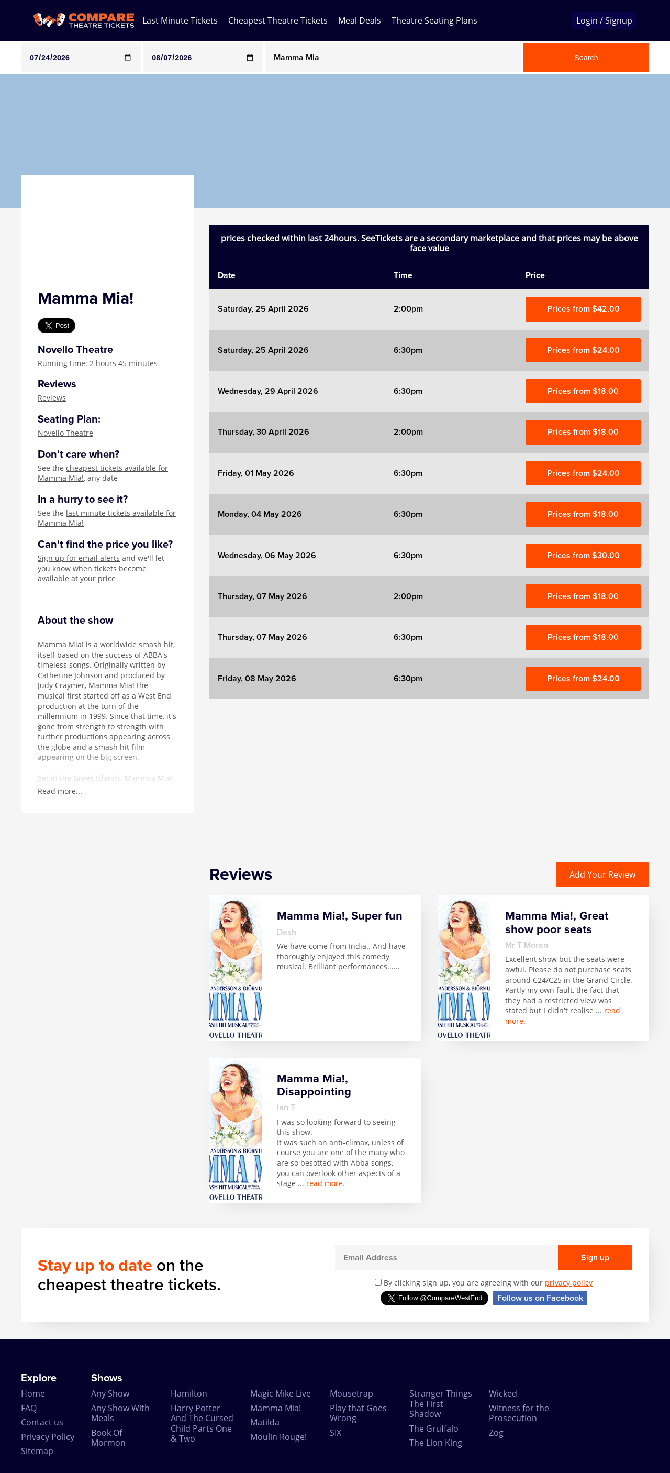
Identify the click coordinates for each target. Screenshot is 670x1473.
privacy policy (569, 1283)
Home (33, 1393)
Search (586, 57)
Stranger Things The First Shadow (440, 1404)
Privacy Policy (47, 1437)
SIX (335, 1432)
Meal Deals (359, 20)
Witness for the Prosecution (519, 1413)
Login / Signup (604, 20)
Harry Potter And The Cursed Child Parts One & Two (202, 1423)
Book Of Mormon (108, 1437)
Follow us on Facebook (540, 1298)
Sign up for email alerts (79, 558)
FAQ (29, 1408)
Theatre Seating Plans (434, 20)
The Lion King (435, 1442)
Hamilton (189, 1393)
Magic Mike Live (280, 1393)
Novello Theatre (65, 433)
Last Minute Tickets (180, 20)
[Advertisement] (429, 772)
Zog (496, 1432)
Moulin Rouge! (278, 1437)
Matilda (265, 1422)
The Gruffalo (434, 1428)
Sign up (595, 1258)
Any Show (110, 1393)
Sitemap (37, 1451)
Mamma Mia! (275, 1408)
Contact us (42, 1422)
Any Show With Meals (120, 1413)
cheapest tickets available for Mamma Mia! (103, 473)
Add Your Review (602, 874)
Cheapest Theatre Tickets (278, 20)
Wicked (503, 1393)
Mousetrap (351, 1393)
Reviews (52, 398)
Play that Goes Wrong (358, 1413)
